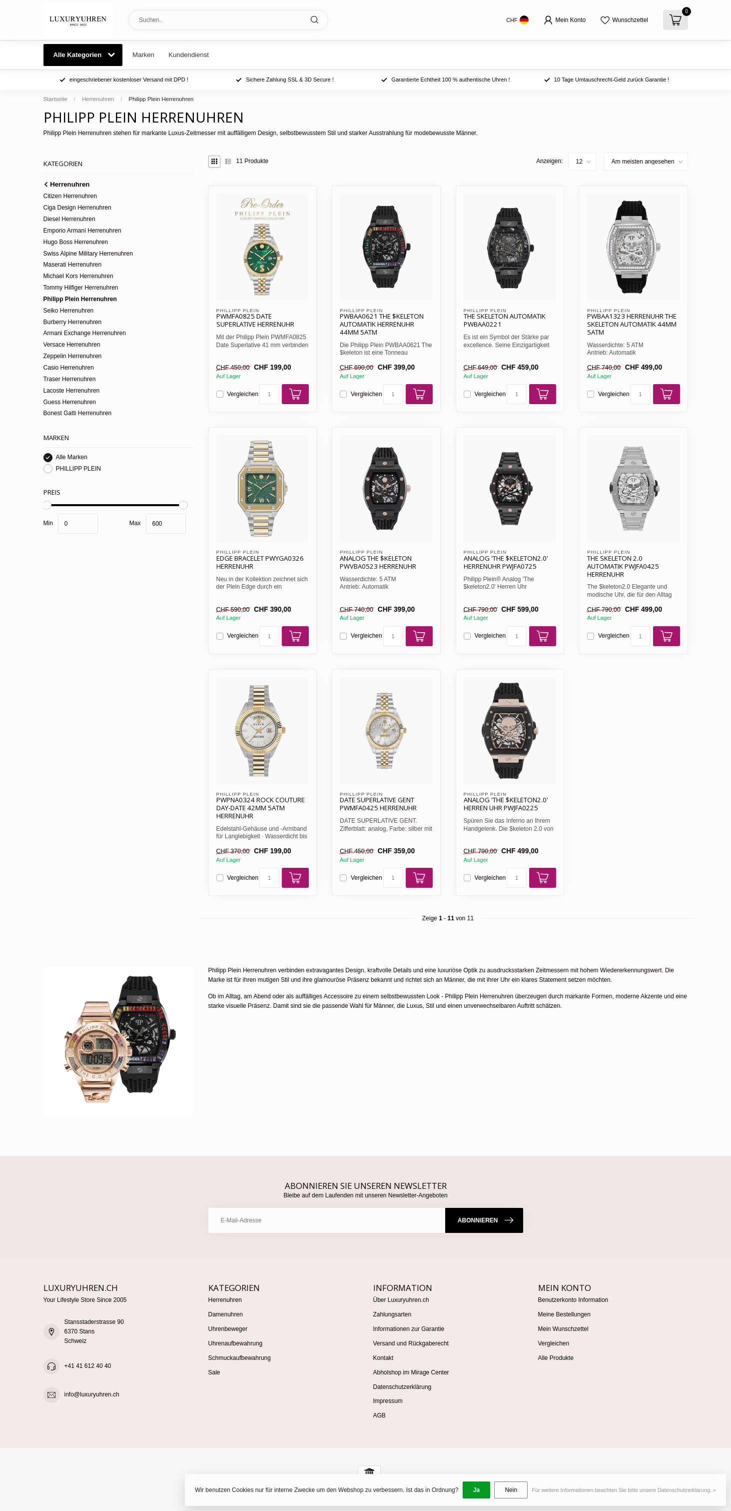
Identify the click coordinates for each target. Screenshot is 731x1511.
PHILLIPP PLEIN (78, 469)
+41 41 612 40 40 (87, 1365)
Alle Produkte (556, 1357)
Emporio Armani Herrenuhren (82, 230)
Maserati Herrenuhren (72, 264)
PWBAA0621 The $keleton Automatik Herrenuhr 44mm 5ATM (382, 324)
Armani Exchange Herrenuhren (84, 333)
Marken (143, 55)
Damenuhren (225, 1314)
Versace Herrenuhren (71, 344)
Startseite (55, 99)
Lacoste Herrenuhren (71, 390)
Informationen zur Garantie (409, 1328)
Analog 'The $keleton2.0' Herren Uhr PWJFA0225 (506, 804)
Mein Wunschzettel (563, 1328)
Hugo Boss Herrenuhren (75, 242)
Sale (214, 1372)
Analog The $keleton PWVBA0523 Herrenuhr (378, 563)
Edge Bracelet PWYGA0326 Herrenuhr (260, 563)
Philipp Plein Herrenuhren (161, 99)
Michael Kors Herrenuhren (78, 276)
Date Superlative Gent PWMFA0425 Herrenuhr (378, 804)
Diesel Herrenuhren (69, 219)
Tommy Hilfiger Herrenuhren (80, 287)
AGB (379, 1415)
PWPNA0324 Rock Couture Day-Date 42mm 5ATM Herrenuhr (260, 808)
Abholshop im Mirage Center (411, 1372)
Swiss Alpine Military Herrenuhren (88, 253)
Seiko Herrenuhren (68, 310)
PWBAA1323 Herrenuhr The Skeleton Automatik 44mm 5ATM (632, 324)
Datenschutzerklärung (402, 1386)
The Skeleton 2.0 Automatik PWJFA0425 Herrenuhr (623, 566)
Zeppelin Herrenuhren (72, 356)
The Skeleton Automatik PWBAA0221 (505, 321)
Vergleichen (243, 394)
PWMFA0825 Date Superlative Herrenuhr (255, 321)
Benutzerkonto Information (573, 1299)
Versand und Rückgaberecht (411, 1343)
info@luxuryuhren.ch (91, 1394)
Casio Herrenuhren (68, 367)
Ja (476, 1489)
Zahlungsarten (392, 1314)
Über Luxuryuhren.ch (401, 1299)
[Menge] (269, 394)
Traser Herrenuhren (69, 379)
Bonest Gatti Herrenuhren (77, 413)
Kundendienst (188, 55)
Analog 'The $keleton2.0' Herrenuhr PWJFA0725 (506, 563)
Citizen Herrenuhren (70, 196)
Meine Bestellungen (564, 1314)
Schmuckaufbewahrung (239, 1357)
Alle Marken (71, 457)
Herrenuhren (98, 99)
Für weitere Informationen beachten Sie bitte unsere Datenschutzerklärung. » (624, 1490)
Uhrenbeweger (228, 1328)
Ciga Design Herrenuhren (77, 207)
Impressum (388, 1400)
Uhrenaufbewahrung (235, 1343)
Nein (511, 1489)
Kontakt (383, 1357)
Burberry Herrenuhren (72, 322)
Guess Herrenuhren (69, 402)
